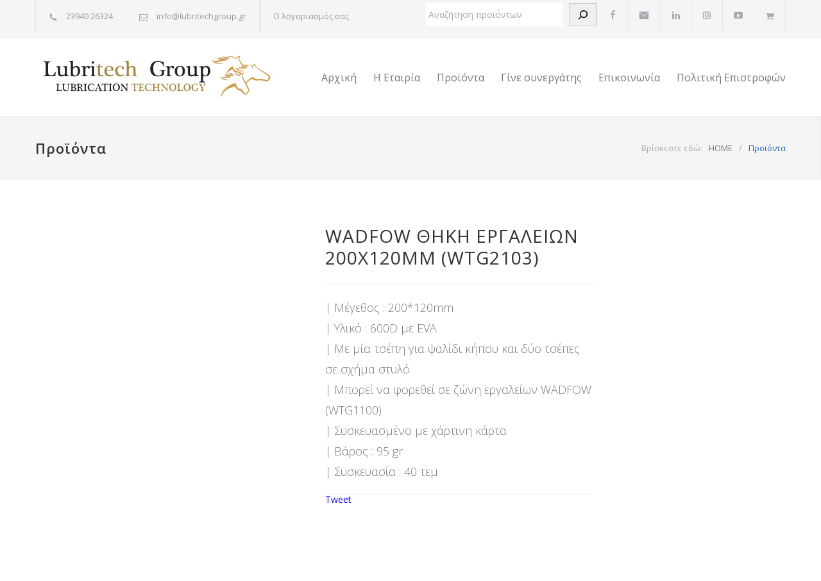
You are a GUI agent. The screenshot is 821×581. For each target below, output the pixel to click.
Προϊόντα (460, 77)
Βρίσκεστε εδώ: (671, 148)
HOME (720, 148)
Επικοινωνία (629, 77)
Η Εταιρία (396, 77)
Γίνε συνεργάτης (541, 77)
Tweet (338, 499)
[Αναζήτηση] (583, 14)
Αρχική (339, 77)
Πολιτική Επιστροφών (731, 77)
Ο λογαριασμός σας (311, 16)
